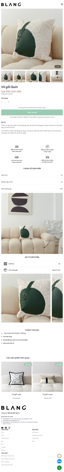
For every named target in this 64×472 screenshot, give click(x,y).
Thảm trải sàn (5, 438)
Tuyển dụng (35, 438)
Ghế (2, 435)
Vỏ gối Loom (48, 394)
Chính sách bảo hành (7, 465)
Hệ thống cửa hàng (37, 435)
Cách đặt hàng (6, 336)
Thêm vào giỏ (32, 112)
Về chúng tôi (35, 432)
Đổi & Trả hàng (5, 462)
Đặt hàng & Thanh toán (7, 456)
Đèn (2, 444)
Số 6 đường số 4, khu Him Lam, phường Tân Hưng (24, 422)
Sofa (2, 432)
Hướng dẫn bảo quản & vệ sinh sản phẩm (14, 340)
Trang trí (3, 447)
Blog (33, 441)
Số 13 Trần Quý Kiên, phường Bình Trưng (21, 419)
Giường (3, 450)
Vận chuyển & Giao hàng (7, 459)
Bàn (2, 441)
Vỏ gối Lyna (16, 394)
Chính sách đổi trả (7, 343)
